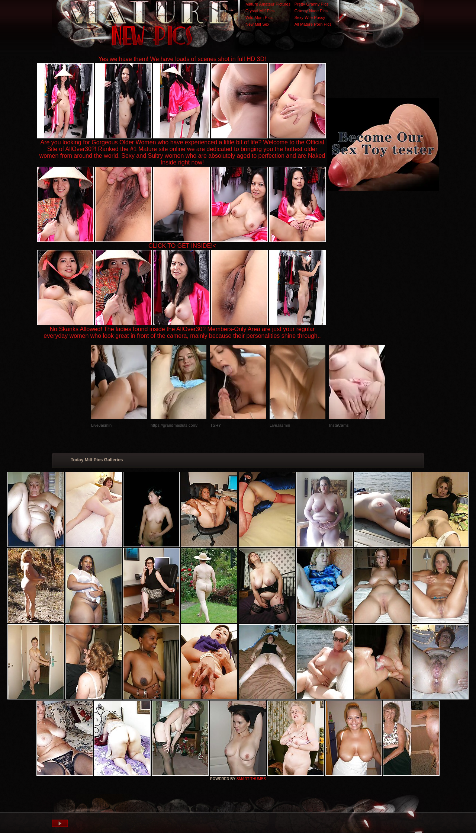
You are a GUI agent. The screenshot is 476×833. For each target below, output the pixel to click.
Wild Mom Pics (259, 17)
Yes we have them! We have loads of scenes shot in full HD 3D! (182, 59)
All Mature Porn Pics (313, 24)
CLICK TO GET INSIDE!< (182, 246)
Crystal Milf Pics (259, 11)
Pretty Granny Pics (312, 4)
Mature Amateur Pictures (267, 4)
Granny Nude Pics (311, 11)
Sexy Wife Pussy (310, 17)
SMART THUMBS (251, 779)
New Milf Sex (257, 24)
